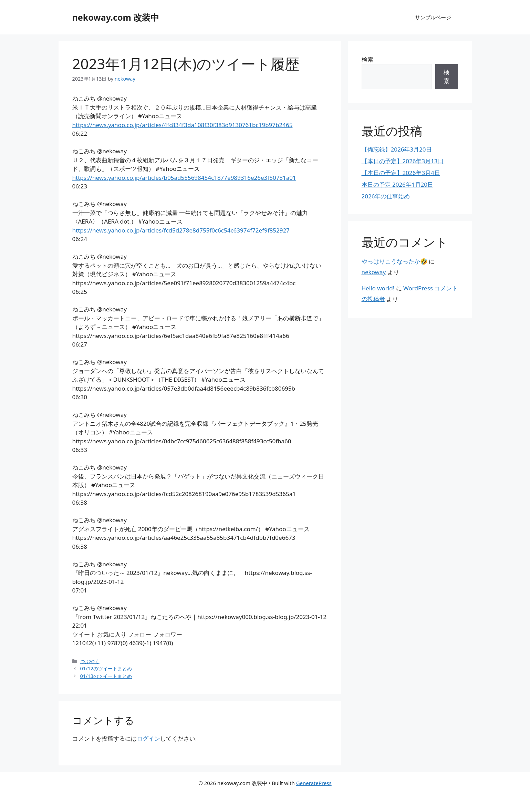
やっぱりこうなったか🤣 (394, 261)
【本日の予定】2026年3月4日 (401, 173)
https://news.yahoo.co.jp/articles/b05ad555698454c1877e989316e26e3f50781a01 (184, 178)
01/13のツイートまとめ (106, 676)
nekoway (374, 272)
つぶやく (90, 661)
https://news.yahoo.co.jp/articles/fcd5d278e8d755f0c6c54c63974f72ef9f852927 (181, 230)
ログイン (148, 738)
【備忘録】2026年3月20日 (397, 149)
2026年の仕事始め (386, 196)
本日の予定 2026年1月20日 (398, 184)
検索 (367, 59)
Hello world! (378, 288)
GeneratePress (314, 783)
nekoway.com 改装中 (115, 17)
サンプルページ (433, 17)
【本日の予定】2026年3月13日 (403, 161)
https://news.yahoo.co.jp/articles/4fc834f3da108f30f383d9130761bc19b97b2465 (182, 125)
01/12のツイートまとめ (106, 668)
